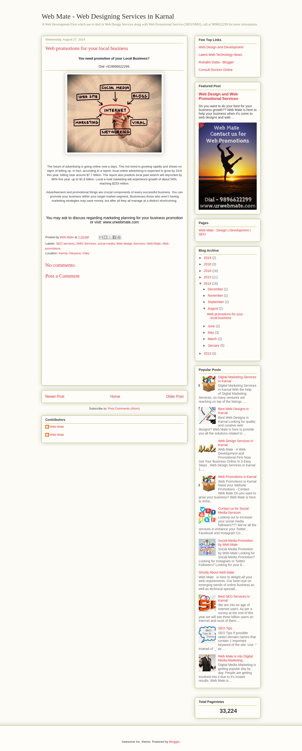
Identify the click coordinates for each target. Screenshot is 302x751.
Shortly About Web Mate (216, 572)
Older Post (175, 396)
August (213, 308)
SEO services (65, 243)
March (213, 339)
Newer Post (54, 396)
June (212, 326)
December (216, 289)
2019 (208, 258)
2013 (208, 353)
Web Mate (154, 243)
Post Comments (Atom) (124, 408)
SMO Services (86, 243)
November (216, 295)
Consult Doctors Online (216, 70)
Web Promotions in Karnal (237, 477)
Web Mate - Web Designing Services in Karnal (108, 16)
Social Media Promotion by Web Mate (235, 542)
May (211, 332)
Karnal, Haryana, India (74, 253)
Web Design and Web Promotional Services (218, 96)
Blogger (174, 741)
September (216, 302)
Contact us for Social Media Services (233, 510)
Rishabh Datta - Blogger (216, 62)
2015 (208, 277)
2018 (208, 264)
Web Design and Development (221, 47)
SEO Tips (225, 628)
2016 (208, 271)
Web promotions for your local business (225, 316)
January (214, 345)
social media (106, 243)
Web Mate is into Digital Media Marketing (235, 658)
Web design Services (130, 243)
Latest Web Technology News (220, 55)
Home (115, 396)
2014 (208, 283)
